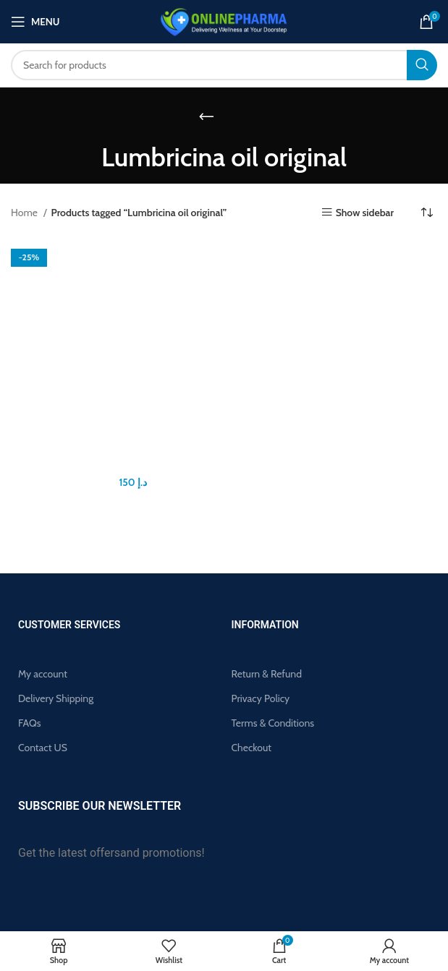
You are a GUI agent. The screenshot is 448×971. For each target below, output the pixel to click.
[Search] (224, 65)
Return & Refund (267, 673)
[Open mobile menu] (35, 21)
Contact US (42, 747)
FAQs (29, 723)
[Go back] (206, 116)
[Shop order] (426, 212)
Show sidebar (365, 212)
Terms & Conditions (273, 723)
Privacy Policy (261, 698)
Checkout (251, 747)
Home (25, 212)
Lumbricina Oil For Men (117, 464)
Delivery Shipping (55, 698)
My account (42, 673)
